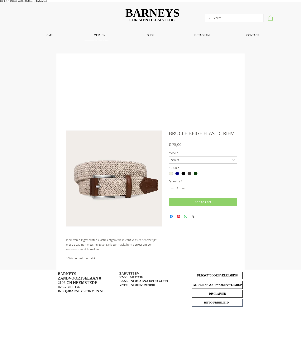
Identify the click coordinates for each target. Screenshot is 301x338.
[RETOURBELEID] (217, 303)
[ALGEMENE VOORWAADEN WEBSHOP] (217, 285)
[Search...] (234, 18)
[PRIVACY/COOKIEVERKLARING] (217, 275)
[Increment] (183, 188)
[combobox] (203, 160)
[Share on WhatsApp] (186, 216)
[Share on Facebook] (171, 216)
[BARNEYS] (154, 13)
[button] (270, 18)
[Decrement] (171, 188)
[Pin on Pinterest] (178, 216)
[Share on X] (193, 216)
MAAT (173, 153)
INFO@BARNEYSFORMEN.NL (81, 291)
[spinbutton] (177, 188)
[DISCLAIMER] (217, 294)
